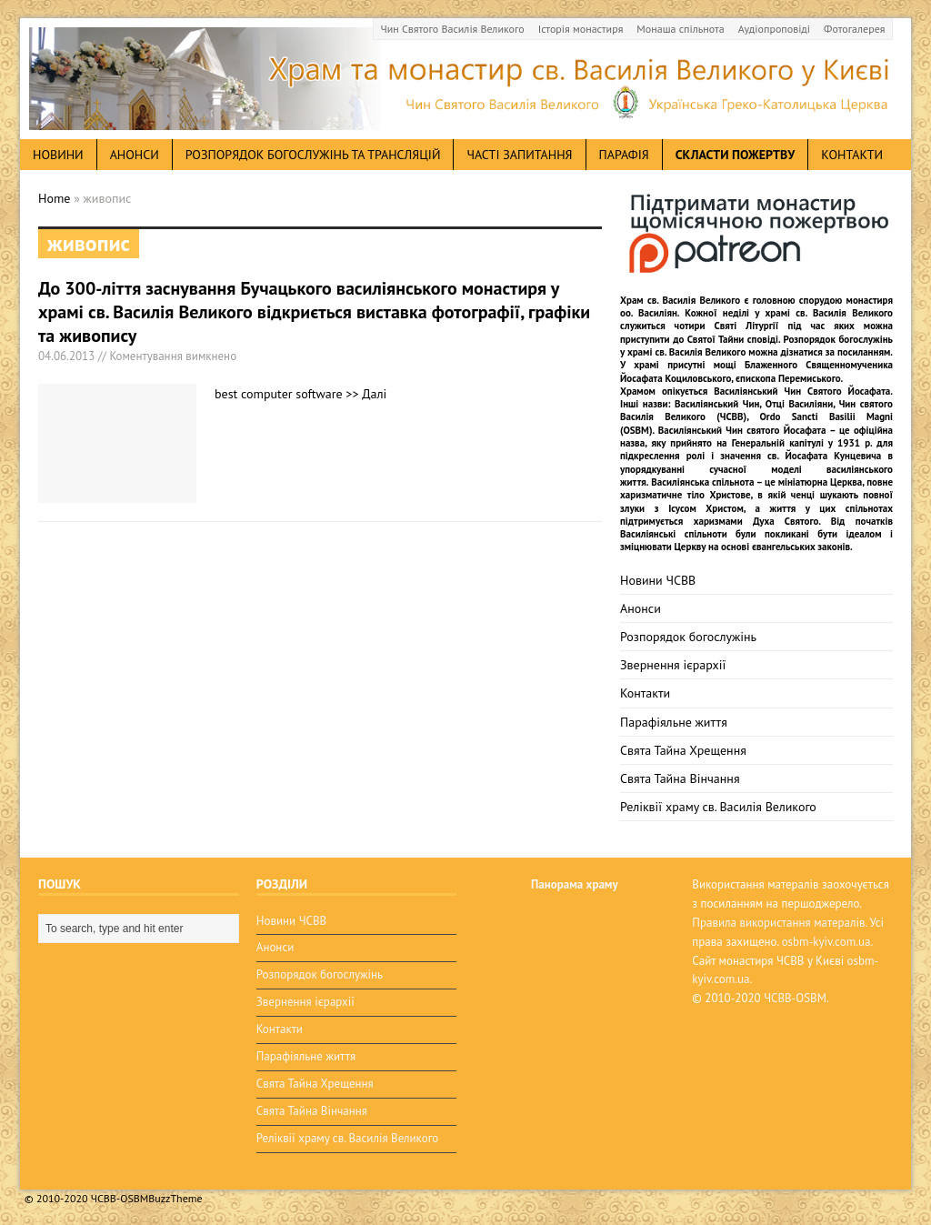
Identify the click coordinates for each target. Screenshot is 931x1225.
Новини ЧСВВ (658, 580)
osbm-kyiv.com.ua (826, 941)
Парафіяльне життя (673, 722)
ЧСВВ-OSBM (795, 998)
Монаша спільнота (680, 28)
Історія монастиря (581, 28)
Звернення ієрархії (673, 665)
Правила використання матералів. (779, 922)
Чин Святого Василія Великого (453, 28)
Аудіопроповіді (774, 28)
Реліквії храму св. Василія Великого (718, 806)
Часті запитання (519, 154)
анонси (134, 154)
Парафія (624, 154)
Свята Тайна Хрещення (683, 750)
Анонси (640, 608)
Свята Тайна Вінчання (680, 778)
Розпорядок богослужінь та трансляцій (313, 154)
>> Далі (365, 394)
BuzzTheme (175, 1198)
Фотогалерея (854, 28)
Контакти (852, 154)
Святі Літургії (747, 325)
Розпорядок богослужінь (688, 636)
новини (58, 154)
